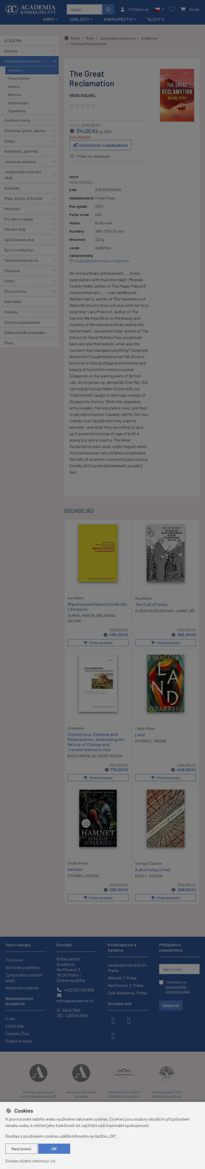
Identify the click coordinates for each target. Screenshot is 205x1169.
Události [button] (79, 19)
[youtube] (113, 1035)
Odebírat (171, 1005)
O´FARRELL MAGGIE (151, 741)
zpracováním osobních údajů (177, 989)
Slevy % (156, 19)
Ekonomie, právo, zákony (25, 130)
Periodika (12, 208)
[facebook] (113, 1020)
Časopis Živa (17, 1033)
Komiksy (11, 312)
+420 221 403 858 (75, 989)
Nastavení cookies (22, 987)
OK (54, 1148)
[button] (159, 9)
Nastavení (21, 1148)
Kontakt (64, 944)
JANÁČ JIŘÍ (185, 610)
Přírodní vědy (15, 229)
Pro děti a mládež (18, 219)
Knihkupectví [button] (118, 19)
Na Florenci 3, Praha (125, 985)
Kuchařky (12, 188)
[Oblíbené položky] (172, 9)
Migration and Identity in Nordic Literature (97, 606)
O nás (10, 1018)
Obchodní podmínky (22, 967)
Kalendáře (12, 301)
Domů (72, 38)
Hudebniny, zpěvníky (21, 151)
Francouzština (19, 78)
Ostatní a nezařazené (22, 322)
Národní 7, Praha (122, 977)
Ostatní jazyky (18, 103)
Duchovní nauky (17, 120)
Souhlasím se (177, 987)
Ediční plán (15, 1025)
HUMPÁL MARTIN (81, 615)
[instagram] (129, 1020)
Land (140, 734)
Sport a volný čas (18, 250)
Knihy (90, 38)
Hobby (9, 141)
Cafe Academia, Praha (127, 992)
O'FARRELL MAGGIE (83, 875)
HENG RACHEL (82, 95)
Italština (14, 86)
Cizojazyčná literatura (22, 61)
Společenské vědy (19, 239)
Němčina (14, 94)
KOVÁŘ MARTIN (110, 756)
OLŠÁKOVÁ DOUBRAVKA (154, 610)
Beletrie (11, 51)
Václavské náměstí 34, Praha (128, 967)
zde (53, 1161)
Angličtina (15, 70)
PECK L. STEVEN (148, 876)
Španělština (17, 111)
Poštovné (14, 959)
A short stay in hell (152, 869)
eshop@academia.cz (75, 998)
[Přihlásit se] (134, 9)
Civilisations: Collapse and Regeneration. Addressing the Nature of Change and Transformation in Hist (96, 741)
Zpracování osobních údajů (23, 977)
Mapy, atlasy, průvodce (23, 198)
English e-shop (18, 1040)
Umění (9, 281)
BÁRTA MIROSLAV (82, 756)
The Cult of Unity (151, 604)
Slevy (8, 343)
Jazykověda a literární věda (22, 174)
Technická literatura (21, 260)
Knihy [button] (48, 19)
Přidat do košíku (98, 643)
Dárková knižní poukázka (24, 332)
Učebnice (12, 270)
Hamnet (75, 869)
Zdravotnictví (15, 291)
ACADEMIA (13, 40)
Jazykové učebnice (20, 161)
